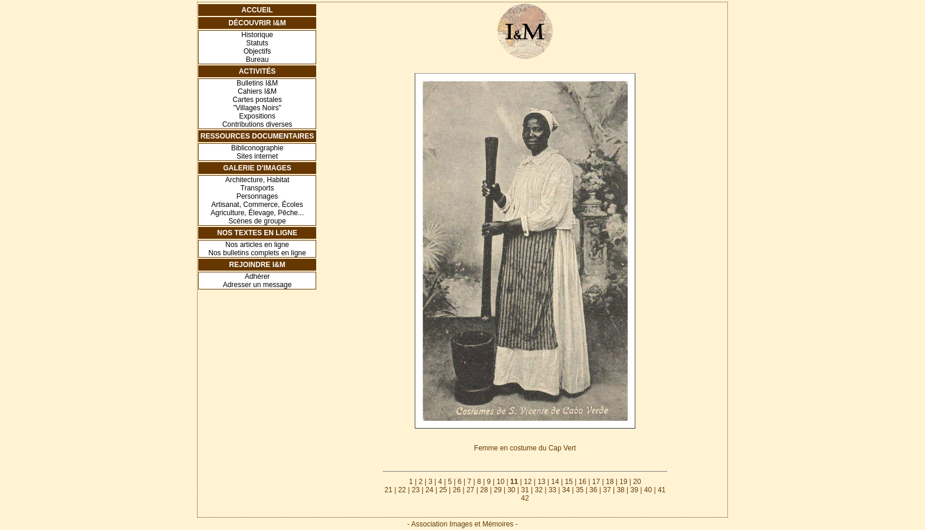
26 (457, 490)
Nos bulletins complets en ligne (257, 253)
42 (525, 498)
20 (637, 482)
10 (500, 482)
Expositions (257, 116)
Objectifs (257, 51)
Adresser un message (257, 285)
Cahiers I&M (257, 91)
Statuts (257, 43)
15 (568, 482)
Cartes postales (256, 100)
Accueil (257, 10)
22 (402, 490)
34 (566, 490)
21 (388, 490)
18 (610, 482)
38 (620, 490)
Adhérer (257, 276)
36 (593, 490)
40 (648, 490)
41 (661, 490)
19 (623, 482)
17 (596, 482)
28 (484, 490)
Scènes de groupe (257, 221)
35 (579, 490)
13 (541, 482)
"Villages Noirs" (257, 108)
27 (470, 490)
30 (511, 490)
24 (429, 490)
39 (634, 490)
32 (538, 490)
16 (582, 482)
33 (552, 490)
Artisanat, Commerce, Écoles (257, 204)
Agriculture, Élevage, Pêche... (257, 213)
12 (528, 482)
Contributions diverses (257, 124)
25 (443, 490)
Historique (257, 35)
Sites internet (257, 156)
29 (497, 490)
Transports (257, 188)
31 (525, 490)
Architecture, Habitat (257, 180)
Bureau (257, 59)
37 (607, 490)
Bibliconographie (257, 148)
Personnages (257, 196)
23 (415, 490)
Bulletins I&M (257, 83)
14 (555, 482)
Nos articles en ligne (257, 245)
